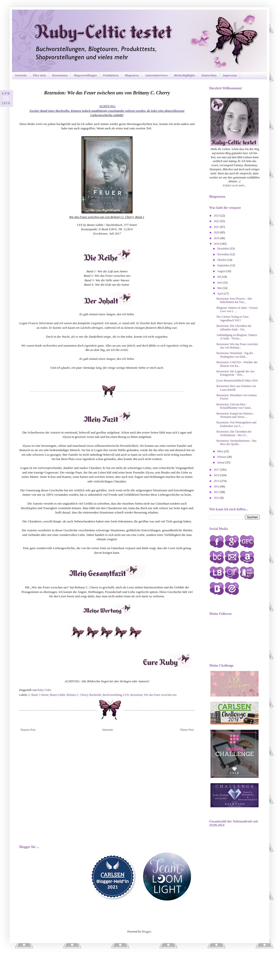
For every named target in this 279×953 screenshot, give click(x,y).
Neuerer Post (27, 729)
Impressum (230, 75)
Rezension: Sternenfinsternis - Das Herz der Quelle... (236, 442)
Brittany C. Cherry (77, 695)
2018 (217, 243)
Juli (219, 276)
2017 (217, 469)
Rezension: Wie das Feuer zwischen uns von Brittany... (237, 345)
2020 (217, 232)
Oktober (222, 260)
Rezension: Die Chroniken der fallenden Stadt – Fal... (234, 327)
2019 (217, 238)
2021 (217, 227)
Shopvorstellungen (85, 75)
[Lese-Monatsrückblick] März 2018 (237, 380)
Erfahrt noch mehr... (234, 185)
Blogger (146, 931)
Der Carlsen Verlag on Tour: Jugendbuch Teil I (232, 318)
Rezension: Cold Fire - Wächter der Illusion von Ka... (237, 364)
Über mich (39, 75)
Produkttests (111, 75)
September (223, 265)
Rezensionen (60, 75)
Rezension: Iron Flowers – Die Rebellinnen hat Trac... (234, 300)
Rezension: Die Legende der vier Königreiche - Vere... (235, 373)
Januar (221, 462)
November (223, 254)
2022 (217, 221)
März (220, 451)
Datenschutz (209, 75)
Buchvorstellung (112, 695)
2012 (217, 498)
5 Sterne (44, 695)
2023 (217, 215)
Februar (222, 457)
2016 (217, 475)
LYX (126, 695)
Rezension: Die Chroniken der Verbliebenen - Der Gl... (234, 433)
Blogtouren (132, 75)
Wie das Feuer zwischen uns (160, 695)
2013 (217, 492)
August (221, 271)
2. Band (32, 695)
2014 (217, 486)
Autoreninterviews (156, 75)
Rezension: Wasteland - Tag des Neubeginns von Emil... (234, 354)
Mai (219, 288)
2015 (217, 481)
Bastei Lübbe (57, 695)
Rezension (136, 695)
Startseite (21, 75)
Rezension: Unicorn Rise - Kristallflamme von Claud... (234, 406)
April (220, 293)
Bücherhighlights (184, 75)
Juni (220, 282)
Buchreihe (95, 695)
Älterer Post (187, 729)
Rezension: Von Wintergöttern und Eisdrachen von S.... (236, 424)
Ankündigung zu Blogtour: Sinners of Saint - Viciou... (236, 336)
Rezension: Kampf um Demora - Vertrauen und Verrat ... (235, 415)
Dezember (223, 248)
